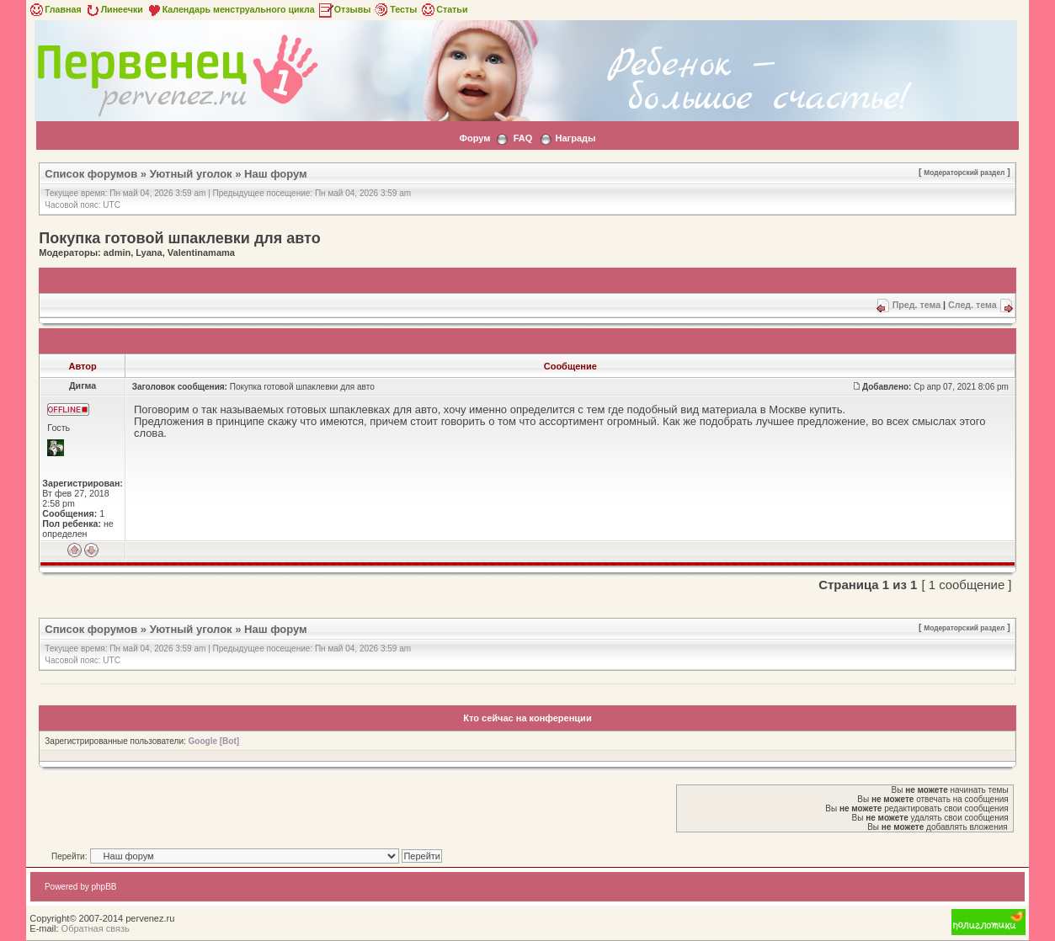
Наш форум (275, 173)
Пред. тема (916, 305)
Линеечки (113, 9)
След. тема (972, 305)
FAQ (523, 138)
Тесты (395, 9)
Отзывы (344, 9)
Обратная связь (95, 928)
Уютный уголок (191, 173)
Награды (576, 138)
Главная (54, 9)
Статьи (443, 9)
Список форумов (91, 173)
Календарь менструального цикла (230, 9)
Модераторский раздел (964, 172)
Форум (475, 138)
